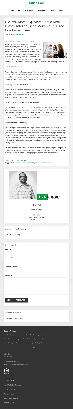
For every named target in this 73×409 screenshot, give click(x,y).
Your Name (10, 249)
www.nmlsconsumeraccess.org (16, 364)
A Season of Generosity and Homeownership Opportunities (22, 347)
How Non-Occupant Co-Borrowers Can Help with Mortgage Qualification (27, 335)
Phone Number (11, 267)
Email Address (11, 258)
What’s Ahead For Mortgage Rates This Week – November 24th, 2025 (25, 339)
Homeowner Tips (47, 163)
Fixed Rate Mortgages (12, 385)
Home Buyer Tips (20, 160)
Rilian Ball (36, 3)
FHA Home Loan (10, 389)
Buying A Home (21, 163)
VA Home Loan (9, 394)
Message (8, 275)
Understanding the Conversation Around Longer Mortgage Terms (24, 343)
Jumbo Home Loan (11, 398)
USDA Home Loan (10, 403)
